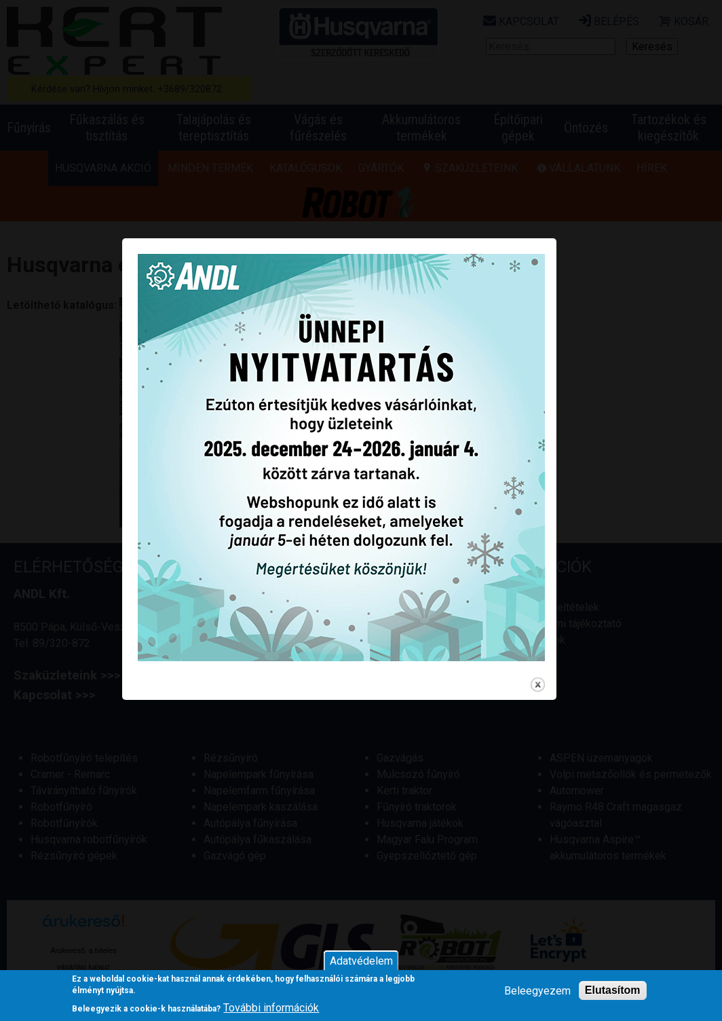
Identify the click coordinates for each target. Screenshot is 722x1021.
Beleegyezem (537, 990)
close (559, 704)
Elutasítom (613, 990)
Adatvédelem (361, 960)
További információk (271, 1007)
